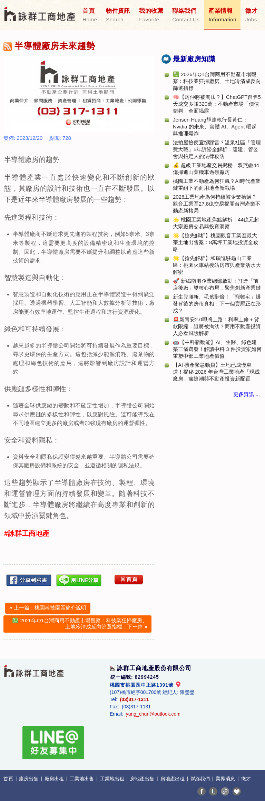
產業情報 (222, 15)
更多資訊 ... (246, 394)
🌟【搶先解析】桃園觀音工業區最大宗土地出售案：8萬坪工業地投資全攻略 (215, 242)
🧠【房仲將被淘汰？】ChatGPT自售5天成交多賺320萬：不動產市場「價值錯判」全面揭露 (217, 104)
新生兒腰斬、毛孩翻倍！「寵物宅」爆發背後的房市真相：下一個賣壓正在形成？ (217, 303)
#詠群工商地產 (26, 533)
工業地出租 (113, 778)
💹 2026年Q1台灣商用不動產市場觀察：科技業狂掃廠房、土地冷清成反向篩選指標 (217, 81)
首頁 (89, 15)
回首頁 (129, 579)
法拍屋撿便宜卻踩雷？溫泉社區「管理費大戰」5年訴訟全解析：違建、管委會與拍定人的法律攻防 (217, 149)
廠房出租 (55, 778)
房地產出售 (143, 778)
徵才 (251, 15)
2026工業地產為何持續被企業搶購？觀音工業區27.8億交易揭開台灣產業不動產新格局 (217, 204)
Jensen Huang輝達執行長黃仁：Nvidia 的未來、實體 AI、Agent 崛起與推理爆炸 (215, 126)
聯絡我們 (185, 15)
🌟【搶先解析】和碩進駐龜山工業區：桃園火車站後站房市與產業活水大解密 (217, 265)
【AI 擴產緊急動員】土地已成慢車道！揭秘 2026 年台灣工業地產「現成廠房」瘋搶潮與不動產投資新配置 (216, 372)
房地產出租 (173, 778)
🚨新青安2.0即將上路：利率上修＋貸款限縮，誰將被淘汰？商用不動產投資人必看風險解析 (217, 326)
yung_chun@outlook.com (153, 714)
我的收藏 (151, 15)
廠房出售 (29, 778)
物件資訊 (118, 15)
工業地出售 (82, 778)
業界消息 (226, 778)
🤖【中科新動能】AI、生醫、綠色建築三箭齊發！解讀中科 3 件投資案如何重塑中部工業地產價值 (217, 349)
